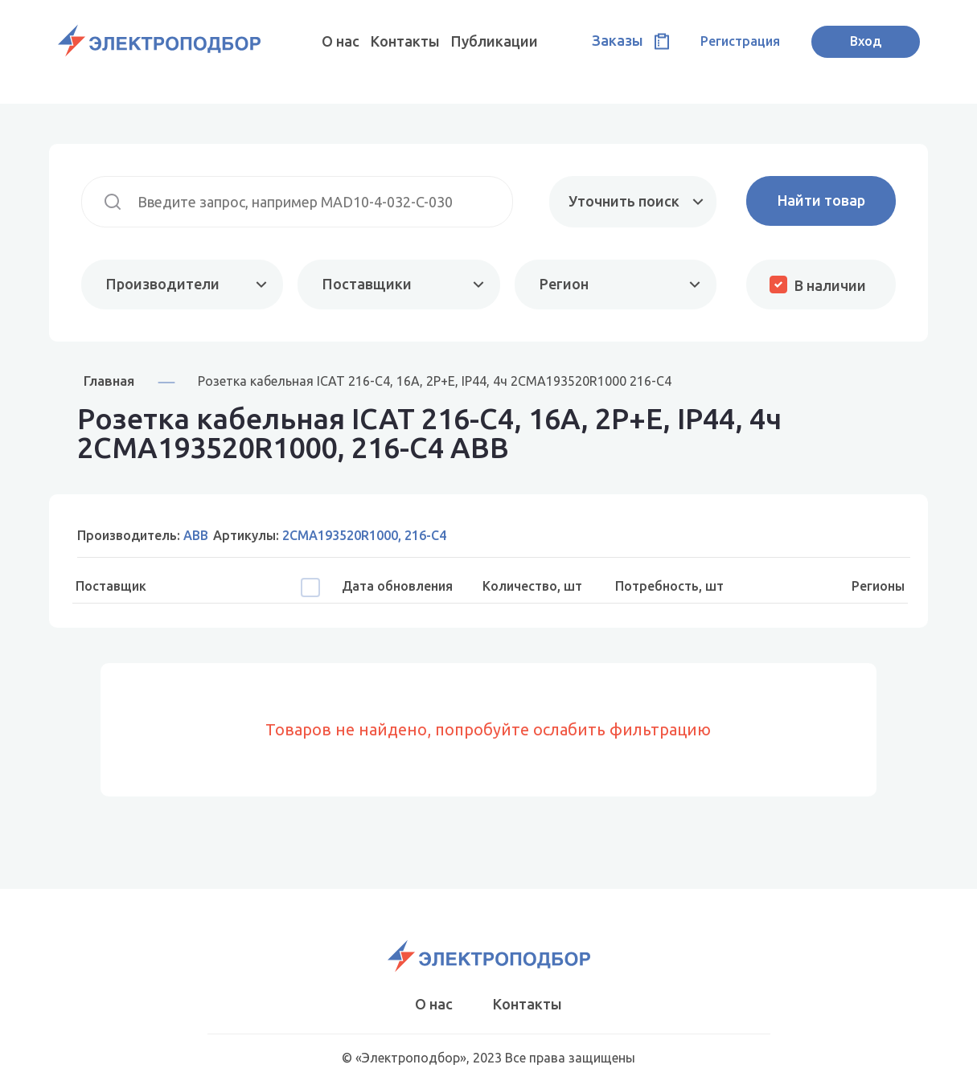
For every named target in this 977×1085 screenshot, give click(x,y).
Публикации (494, 41)
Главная (109, 380)
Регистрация (740, 41)
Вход (865, 41)
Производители (163, 284)
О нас (340, 41)
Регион (564, 284)
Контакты (405, 41)
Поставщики (367, 284)
